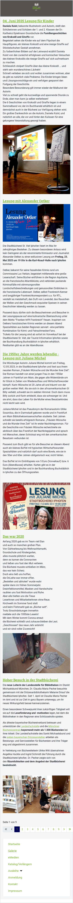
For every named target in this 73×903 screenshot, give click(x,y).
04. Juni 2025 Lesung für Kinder (28, 21)
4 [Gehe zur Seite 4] (32, 829)
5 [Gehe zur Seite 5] (38, 829)
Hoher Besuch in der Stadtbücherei (30, 680)
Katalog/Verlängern (20, 864)
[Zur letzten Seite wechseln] (70, 829)
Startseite (14, 844)
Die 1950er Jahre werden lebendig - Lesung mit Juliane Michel (31, 356)
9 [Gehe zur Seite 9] (58, 829)
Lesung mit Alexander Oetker (26, 201)
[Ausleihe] (20, 870)
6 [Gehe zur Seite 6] (43, 829)
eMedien (13, 857)
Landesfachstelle (30, 726)
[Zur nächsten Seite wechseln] (64, 829)
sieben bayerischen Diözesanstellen (26, 737)
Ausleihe (13, 870)
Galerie (12, 850)
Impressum (15, 890)
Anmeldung (15, 877)
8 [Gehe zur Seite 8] (53, 829)
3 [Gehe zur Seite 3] (27, 829)
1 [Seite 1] (17, 829)
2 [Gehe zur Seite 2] (22, 829)
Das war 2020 (13, 536)
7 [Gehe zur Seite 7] (48, 829)
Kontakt (13, 884)
